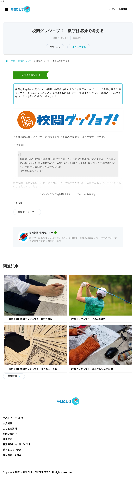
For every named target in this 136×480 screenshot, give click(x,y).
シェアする (79, 47)
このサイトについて (13, 418)
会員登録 (123, 9)
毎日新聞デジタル (12, 455)
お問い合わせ (10, 434)
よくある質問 (10, 428)
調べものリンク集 (12, 449)
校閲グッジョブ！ (61, 38)
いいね (56, 47)
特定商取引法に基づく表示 (17, 444)
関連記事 (12, 376)
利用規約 (7, 439)
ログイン (113, 9)
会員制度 (7, 423)
